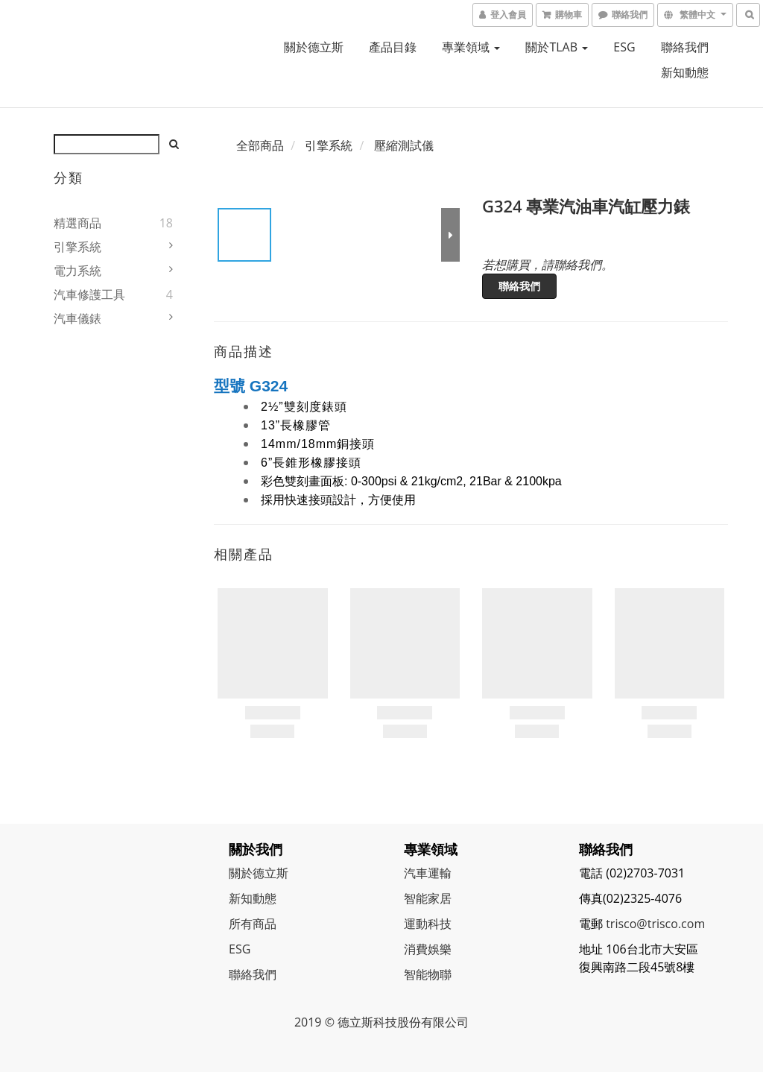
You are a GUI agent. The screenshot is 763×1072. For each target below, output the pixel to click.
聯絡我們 (685, 47)
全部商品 (260, 145)
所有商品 (252, 923)
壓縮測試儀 (404, 145)
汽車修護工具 (89, 294)
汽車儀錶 (77, 318)
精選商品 (77, 223)
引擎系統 (77, 247)
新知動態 (685, 72)
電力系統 (77, 270)
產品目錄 (393, 47)
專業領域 (471, 47)
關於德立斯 (313, 47)
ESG (624, 47)
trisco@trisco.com (655, 923)
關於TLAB (556, 47)
